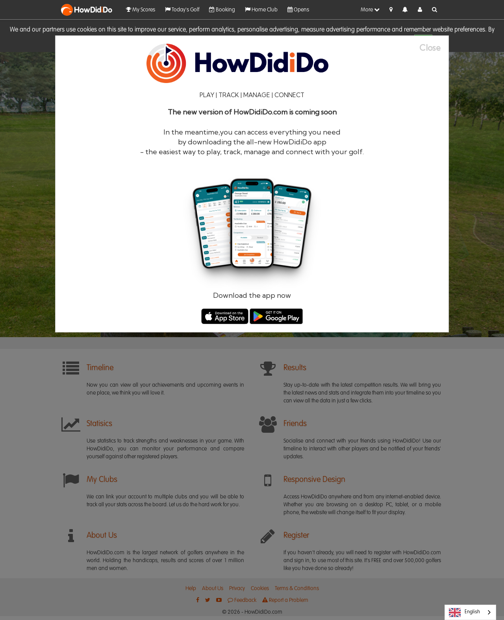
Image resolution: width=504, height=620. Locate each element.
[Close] (433, 48)
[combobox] (470, 612)
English (464, 612)
